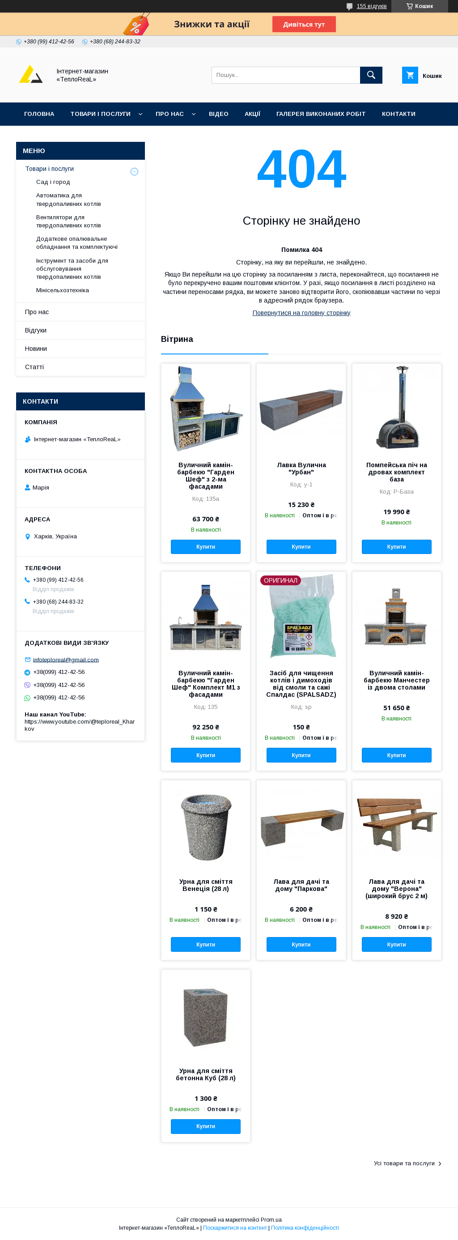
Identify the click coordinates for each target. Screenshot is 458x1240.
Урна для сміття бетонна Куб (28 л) (206, 1074)
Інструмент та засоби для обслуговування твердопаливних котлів (72, 268)
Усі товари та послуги (404, 1163)
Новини (36, 348)
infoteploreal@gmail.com (66, 659)
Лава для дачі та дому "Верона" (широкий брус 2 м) (396, 888)
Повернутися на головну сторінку (302, 312)
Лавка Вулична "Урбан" (301, 468)
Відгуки (37, 137)
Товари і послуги (100, 114)
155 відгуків (372, 6)
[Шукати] (371, 75)
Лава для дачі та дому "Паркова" (301, 885)
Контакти (399, 114)
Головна (39, 114)
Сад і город (53, 182)
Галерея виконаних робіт (321, 114)
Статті (34, 367)
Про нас (170, 114)
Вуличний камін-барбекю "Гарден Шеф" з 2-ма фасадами (205, 475)
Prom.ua (271, 1220)
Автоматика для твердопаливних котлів (68, 199)
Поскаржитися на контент (235, 1228)
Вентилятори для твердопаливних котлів (68, 221)
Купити (205, 547)
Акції (252, 114)
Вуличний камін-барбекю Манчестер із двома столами (397, 680)
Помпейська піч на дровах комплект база (396, 472)
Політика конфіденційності (305, 1228)
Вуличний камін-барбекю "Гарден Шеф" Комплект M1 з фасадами (206, 683)
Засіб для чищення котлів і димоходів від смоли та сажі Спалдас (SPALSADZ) (301, 683)
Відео (219, 114)
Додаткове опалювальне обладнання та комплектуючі (77, 242)
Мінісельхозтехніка (62, 290)
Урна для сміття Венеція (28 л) (206, 885)
